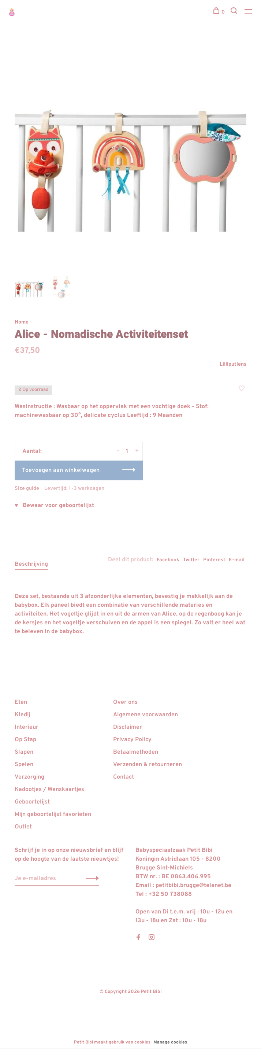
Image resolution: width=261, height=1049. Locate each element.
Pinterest (214, 560)
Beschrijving (31, 564)
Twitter (191, 560)
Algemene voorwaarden (145, 715)
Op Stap (25, 739)
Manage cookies (170, 1042)
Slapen (24, 752)
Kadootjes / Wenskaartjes (49, 789)
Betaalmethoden (135, 752)
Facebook (168, 560)
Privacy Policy (132, 739)
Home (22, 322)
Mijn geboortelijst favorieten (53, 814)
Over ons (125, 702)
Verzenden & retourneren (147, 764)
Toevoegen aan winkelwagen (61, 470)
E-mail (237, 560)
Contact (123, 777)
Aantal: (32, 451)
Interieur (26, 727)
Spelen (24, 764)
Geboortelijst (32, 802)
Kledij (22, 715)
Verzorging (29, 777)
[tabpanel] (130, 154)
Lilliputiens (233, 364)
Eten (21, 702)
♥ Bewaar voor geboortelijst (54, 505)
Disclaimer (127, 727)
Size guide (27, 488)
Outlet (23, 827)
